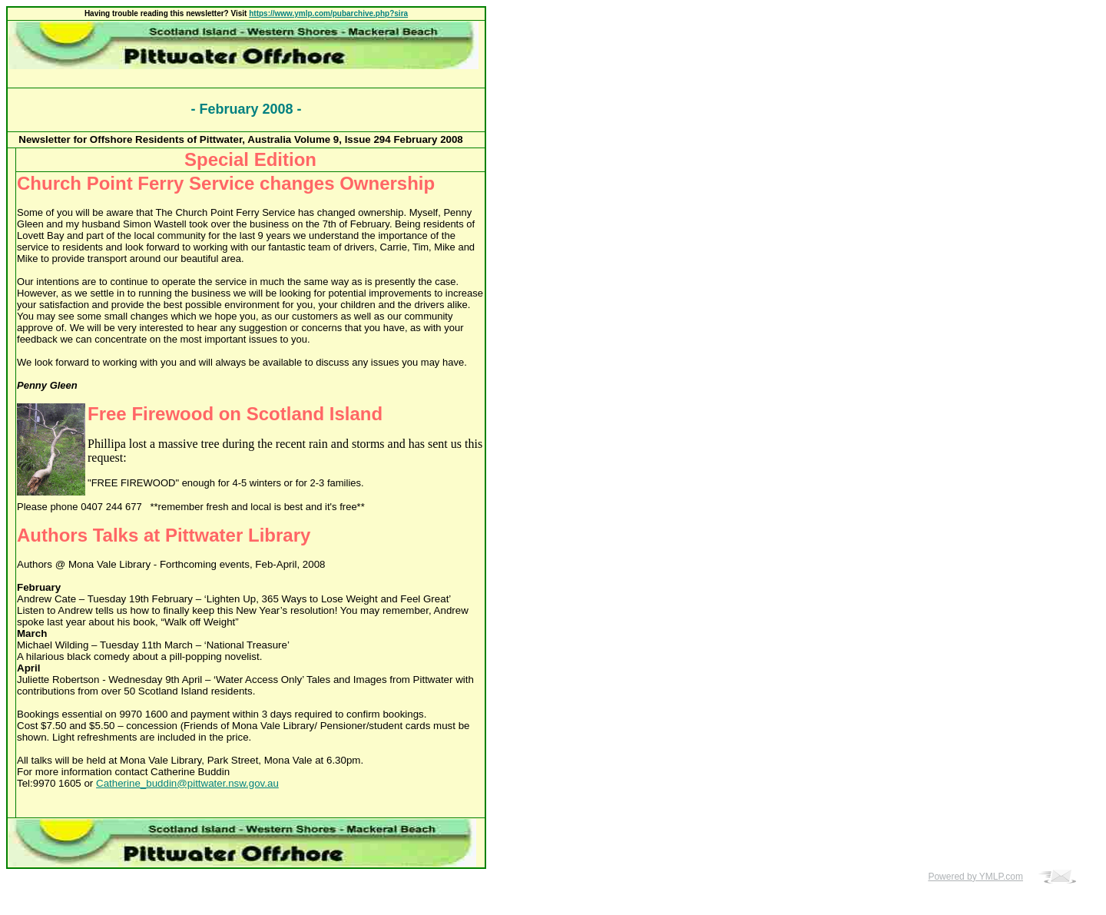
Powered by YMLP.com (975, 876)
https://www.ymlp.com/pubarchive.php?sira (328, 13)
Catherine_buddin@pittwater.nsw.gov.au (187, 783)
